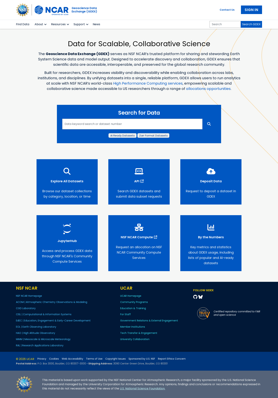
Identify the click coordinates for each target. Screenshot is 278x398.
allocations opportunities (208, 88)
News (96, 24)
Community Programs (134, 302)
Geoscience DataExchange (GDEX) (84, 10)
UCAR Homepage (130, 296)
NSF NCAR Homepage (29, 296)
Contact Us (227, 10)
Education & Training (133, 308)
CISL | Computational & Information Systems (43, 314)
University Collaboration (134, 339)
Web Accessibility (72, 359)
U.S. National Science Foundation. (142, 388)
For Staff (125, 314)
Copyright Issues (115, 359)
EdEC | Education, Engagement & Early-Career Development (53, 320)
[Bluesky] (200, 297)
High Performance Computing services (148, 83)
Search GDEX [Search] (251, 24)
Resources (58, 24)
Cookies (54, 359)
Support (79, 24)
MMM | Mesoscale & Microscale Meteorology (43, 339)
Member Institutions (132, 327)
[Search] (225, 24)
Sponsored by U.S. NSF (142, 359)
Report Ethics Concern (172, 359)
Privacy (41, 359)
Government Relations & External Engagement (149, 320)
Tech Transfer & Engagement (138, 333)
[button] (45, 24)
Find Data (22, 24)
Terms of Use (94, 359)
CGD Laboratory (26, 308)
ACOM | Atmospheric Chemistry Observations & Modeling (51, 302)
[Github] (195, 297)
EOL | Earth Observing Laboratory (36, 327)
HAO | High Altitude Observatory (35, 333)
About (39, 24)
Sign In (251, 9)
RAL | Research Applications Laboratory (39, 345)
